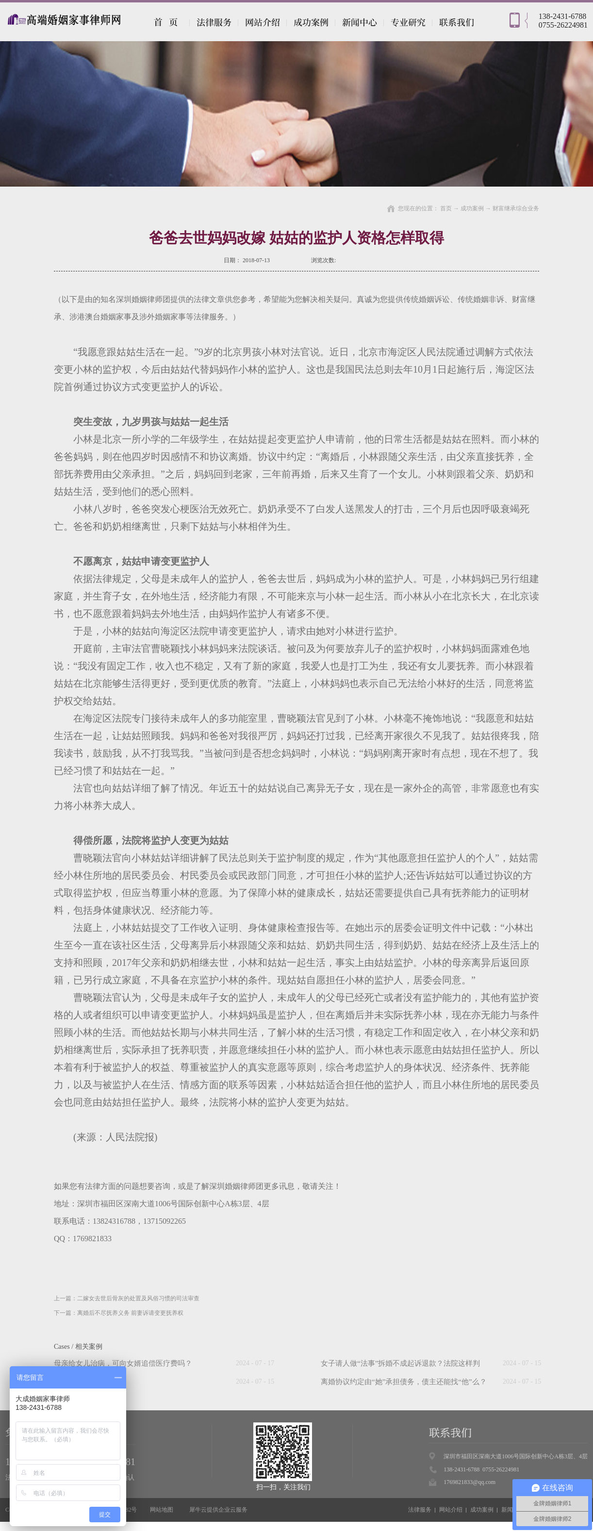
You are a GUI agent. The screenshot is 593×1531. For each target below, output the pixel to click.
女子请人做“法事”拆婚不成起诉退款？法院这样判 (400, 1363)
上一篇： (126, 1298)
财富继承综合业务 (516, 208)
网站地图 (160, 1509)
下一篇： (118, 1313)
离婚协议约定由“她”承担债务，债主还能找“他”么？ (404, 1382)
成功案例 (472, 208)
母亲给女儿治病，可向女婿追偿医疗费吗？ (123, 1363)
